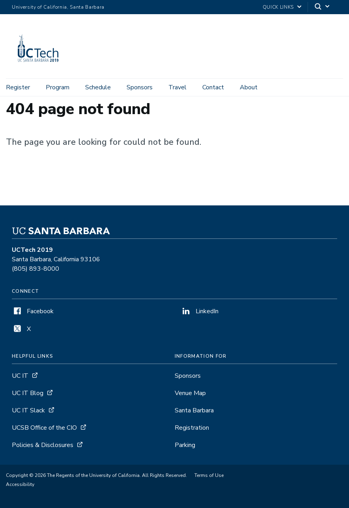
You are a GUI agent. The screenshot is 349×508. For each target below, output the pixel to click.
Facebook (33, 311)
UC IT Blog (27, 393)
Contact (213, 87)
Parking (185, 445)
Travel (177, 87)
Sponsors (140, 87)
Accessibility (20, 484)
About (249, 87)
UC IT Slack (28, 410)
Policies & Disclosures (42, 445)
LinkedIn (199, 311)
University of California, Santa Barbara (58, 7)
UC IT (20, 375)
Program (57, 87)
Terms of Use (209, 475)
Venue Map (190, 393)
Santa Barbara (194, 410)
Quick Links (278, 7)
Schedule (98, 87)
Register (18, 87)
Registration (192, 427)
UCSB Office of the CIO (44, 427)
